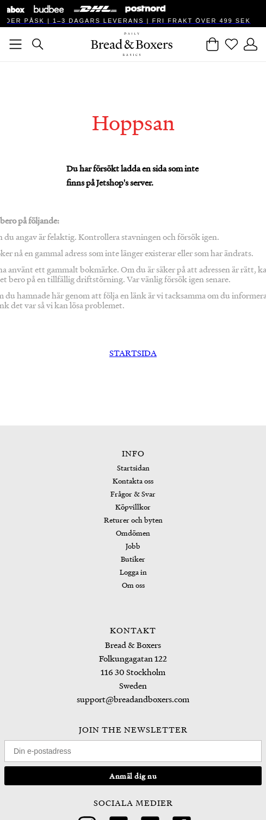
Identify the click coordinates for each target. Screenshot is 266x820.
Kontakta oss (133, 480)
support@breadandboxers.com (133, 699)
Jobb (133, 546)
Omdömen (133, 532)
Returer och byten (133, 519)
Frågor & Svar (133, 493)
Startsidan (133, 467)
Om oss (133, 585)
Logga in (133, 572)
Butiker (133, 559)
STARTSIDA (133, 353)
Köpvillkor (133, 506)
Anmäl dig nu (133, 776)
